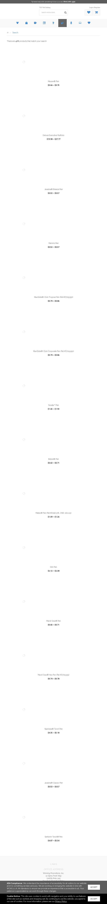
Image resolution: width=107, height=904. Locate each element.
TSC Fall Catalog (44, 7)
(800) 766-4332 (69, 2)
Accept (93, 887)
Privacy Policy (61, 901)
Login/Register (94, 7)
